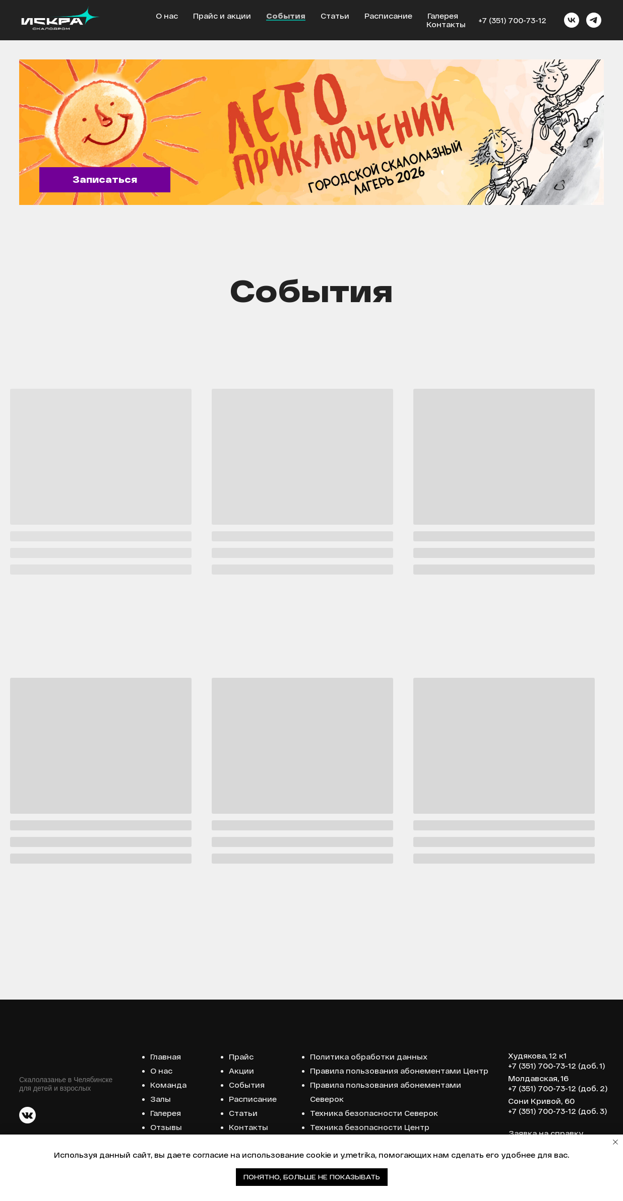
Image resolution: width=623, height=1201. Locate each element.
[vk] (571, 20)
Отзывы (166, 1127)
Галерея (442, 16)
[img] (311, 132)
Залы (160, 1099)
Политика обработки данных (368, 1056)
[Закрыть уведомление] (615, 1142)
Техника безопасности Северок (374, 1113)
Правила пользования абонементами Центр (399, 1071)
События (285, 16)
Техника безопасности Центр (369, 1127)
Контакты (446, 24)
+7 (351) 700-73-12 (512, 20)
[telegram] (593, 20)
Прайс (241, 1056)
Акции (241, 1071)
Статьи (335, 16)
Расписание (388, 16)
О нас (167, 16)
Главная (165, 1056)
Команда (168, 1085)
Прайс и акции (222, 16)
